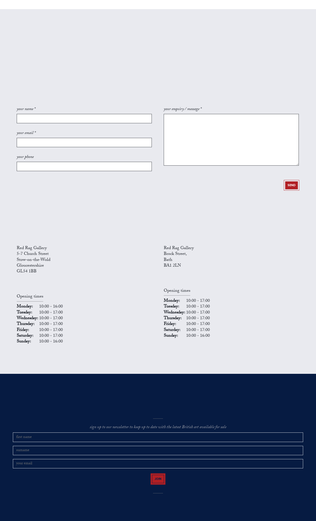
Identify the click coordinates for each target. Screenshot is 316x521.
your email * (26, 142)
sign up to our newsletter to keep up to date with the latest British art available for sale (158, 429)
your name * (26, 123)
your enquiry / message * (182, 123)
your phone (25, 161)
